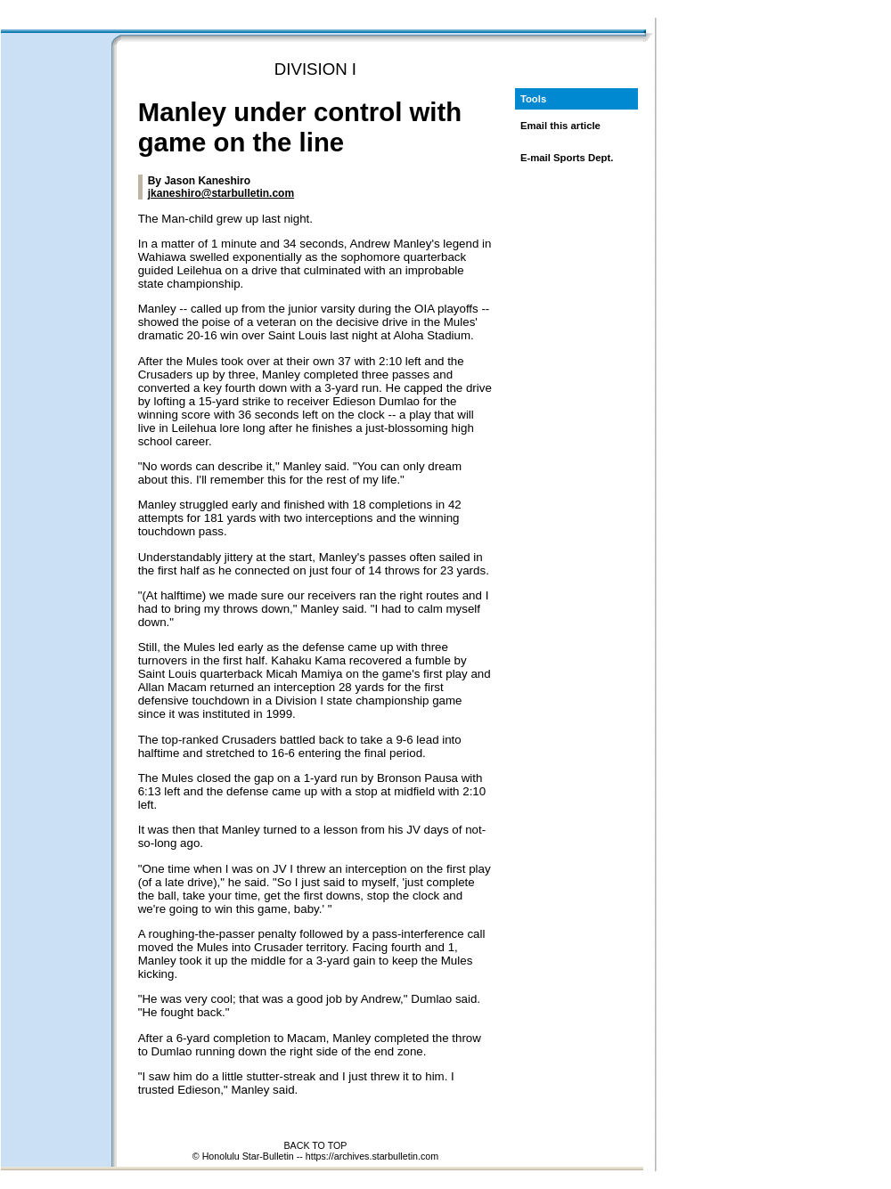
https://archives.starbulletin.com (372, 1156)
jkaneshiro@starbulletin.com (221, 193)
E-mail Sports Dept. (567, 157)
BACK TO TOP (315, 1145)
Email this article (560, 125)
